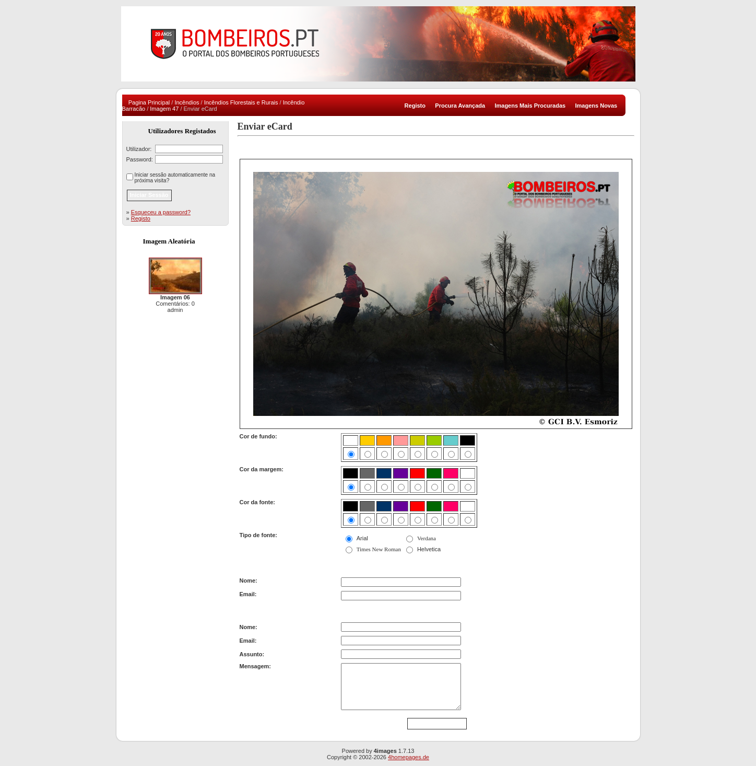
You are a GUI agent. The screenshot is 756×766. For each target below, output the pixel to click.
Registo (140, 218)
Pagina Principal (149, 102)
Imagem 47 (164, 109)
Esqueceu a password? (161, 212)
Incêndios (186, 102)
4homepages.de (408, 757)
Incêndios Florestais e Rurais (241, 102)
